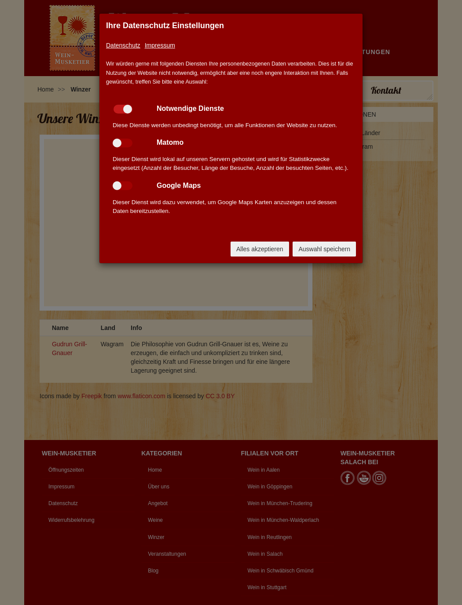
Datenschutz (123, 45)
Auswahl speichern (324, 249)
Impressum (160, 45)
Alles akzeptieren (259, 249)
